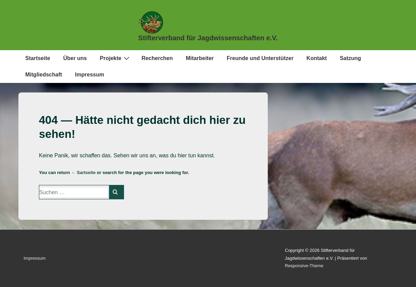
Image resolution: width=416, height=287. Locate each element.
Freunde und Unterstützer (260, 58)
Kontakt (316, 58)
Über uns (75, 58)
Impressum (89, 74)
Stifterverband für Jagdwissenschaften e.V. (208, 38)
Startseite (37, 58)
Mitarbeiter (200, 58)
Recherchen (157, 58)
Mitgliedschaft (43, 74)
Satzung (350, 58)
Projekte (115, 58)
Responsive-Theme (304, 265)
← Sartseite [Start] (83, 172)
